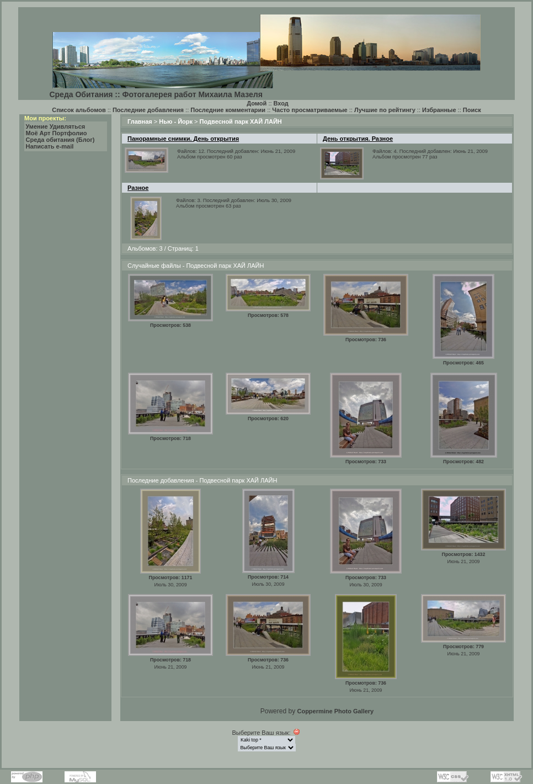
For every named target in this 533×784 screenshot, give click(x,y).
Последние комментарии (227, 110)
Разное (137, 187)
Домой (256, 103)
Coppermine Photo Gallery (335, 711)
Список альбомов (78, 110)
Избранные (439, 110)
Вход (281, 103)
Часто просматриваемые (309, 110)
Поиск (472, 110)
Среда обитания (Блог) (60, 139)
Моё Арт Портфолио (56, 133)
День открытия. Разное (358, 138)
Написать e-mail (50, 146)
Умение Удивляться (56, 126)
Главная (139, 121)
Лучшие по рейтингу (384, 110)
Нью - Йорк (176, 121)
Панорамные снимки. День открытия (183, 138)
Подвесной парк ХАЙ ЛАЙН (241, 121)
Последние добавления (148, 110)
